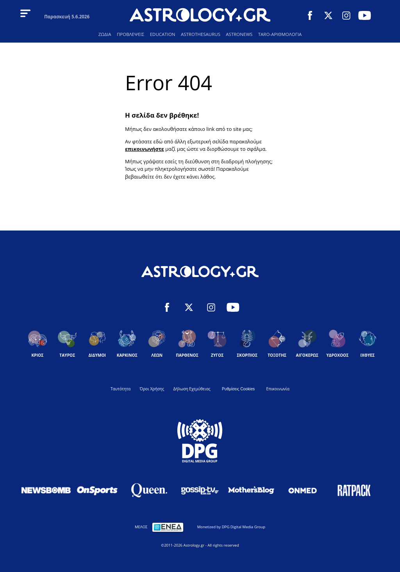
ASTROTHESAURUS (200, 34)
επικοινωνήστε (144, 148)
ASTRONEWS (239, 34)
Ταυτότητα (120, 388)
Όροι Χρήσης (152, 388)
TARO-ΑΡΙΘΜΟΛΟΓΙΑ (280, 34)
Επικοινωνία (278, 388)
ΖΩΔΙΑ (104, 34)
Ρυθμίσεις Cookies (238, 389)
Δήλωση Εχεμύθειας (192, 388)
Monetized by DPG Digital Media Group (231, 526)
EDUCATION (162, 34)
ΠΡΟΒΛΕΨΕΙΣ (130, 34)
